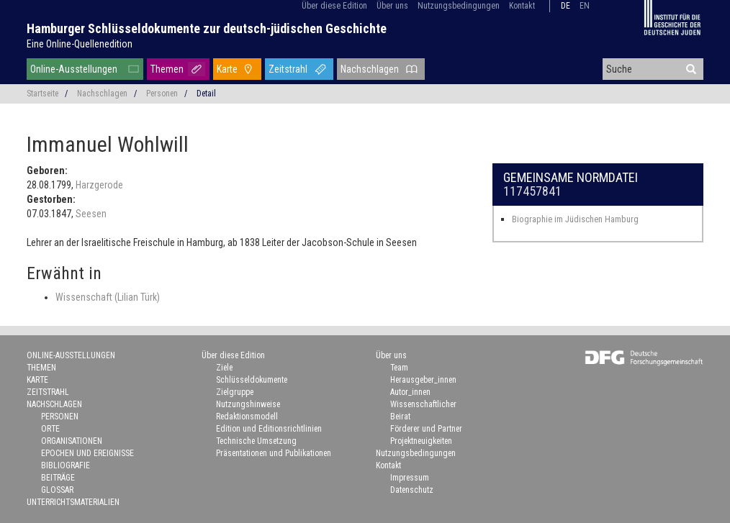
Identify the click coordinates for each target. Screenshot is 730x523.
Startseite (42, 93)
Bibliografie (65, 465)
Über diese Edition (334, 6)
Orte (50, 429)
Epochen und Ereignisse (87, 453)
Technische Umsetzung (256, 441)
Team (399, 368)
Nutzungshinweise (248, 404)
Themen (167, 69)
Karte (227, 69)
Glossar (57, 490)
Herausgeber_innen (423, 380)
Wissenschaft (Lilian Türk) (107, 297)
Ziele (224, 368)
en (585, 6)
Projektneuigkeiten (421, 441)
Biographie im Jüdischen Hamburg (575, 219)
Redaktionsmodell (247, 416)
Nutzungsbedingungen (459, 6)
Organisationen (71, 441)
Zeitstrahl (288, 69)
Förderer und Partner (426, 429)
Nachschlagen (370, 69)
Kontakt (522, 6)
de (565, 6)
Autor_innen (410, 392)
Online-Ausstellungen (73, 69)
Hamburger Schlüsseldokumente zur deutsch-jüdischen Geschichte (207, 28)
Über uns (392, 6)
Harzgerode (99, 185)
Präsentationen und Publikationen (273, 453)
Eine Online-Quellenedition (79, 44)
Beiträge (58, 478)
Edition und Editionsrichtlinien (269, 429)
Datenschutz (411, 490)
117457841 (532, 191)
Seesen (91, 213)
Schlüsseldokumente (251, 380)
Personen (162, 93)
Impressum (409, 478)
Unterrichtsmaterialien (73, 502)
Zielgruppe (234, 392)
